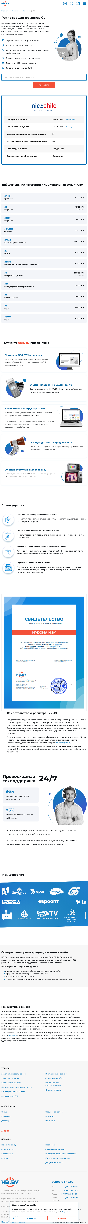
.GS (5, 295)
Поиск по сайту (8, 1145)
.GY (5, 251)
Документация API (54, 1163)
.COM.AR (7, 262)
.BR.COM (7, 196)
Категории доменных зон (57, 1158)
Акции (5, 1131)
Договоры (6, 1121)
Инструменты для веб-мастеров (61, 1154)
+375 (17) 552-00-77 (68, 1194)
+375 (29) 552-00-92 (69, 1187)
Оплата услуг (7, 1149)
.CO (5, 207)
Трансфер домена (10, 1078)
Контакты (6, 1116)
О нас (4, 1112)
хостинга (12, 1035)
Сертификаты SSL (9, 1096)
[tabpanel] (44, 130)
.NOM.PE (7, 317)
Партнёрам (50, 1145)
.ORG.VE (7, 240)
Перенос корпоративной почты (16, 1087)
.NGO (6, 284)
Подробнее (66, 1212)
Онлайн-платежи (53, 1090)
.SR (5, 273)
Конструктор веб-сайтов (13, 1092)
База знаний (7, 1154)
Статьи (4, 1158)
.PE (5, 306)
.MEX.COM (8, 229)
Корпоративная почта (11, 1083)
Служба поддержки (55, 1149)
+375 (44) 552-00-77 (69, 1190)
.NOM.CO (8, 218)
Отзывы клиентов (54, 1112)
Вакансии (50, 1121)
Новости (49, 1116)
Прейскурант (70, 119)
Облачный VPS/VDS (54, 1078)
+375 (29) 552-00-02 (69, 1198)
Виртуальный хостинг (55, 1074)
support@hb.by (63, 743)
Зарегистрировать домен (13, 1074)
